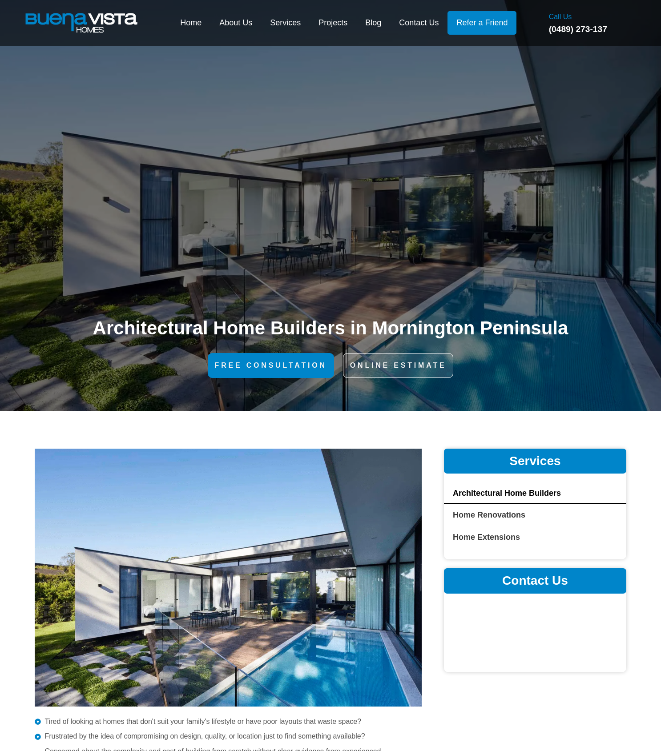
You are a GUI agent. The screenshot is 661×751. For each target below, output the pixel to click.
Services (285, 22)
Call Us (560, 16)
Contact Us (419, 22)
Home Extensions (486, 537)
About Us (235, 22)
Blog (373, 22)
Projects (332, 22)
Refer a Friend (482, 22)
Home (191, 22)
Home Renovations (489, 514)
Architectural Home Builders (507, 493)
